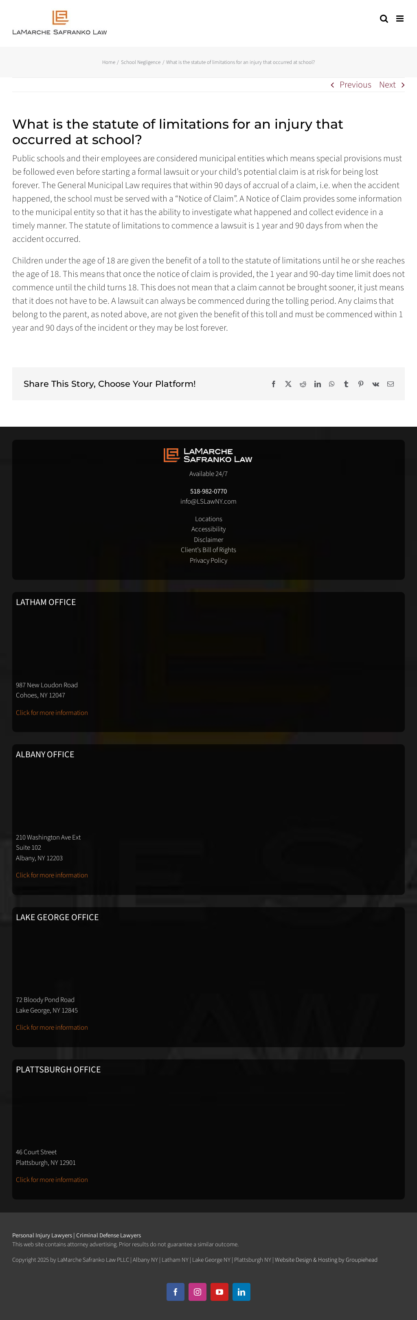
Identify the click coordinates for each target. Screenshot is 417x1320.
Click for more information (52, 713)
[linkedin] (241, 1292)
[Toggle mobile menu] (400, 18)
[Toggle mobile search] (384, 18)
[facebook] (175, 1292)
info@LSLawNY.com (208, 502)
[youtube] (219, 1292)
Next (387, 84)
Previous (355, 84)
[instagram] (197, 1292)
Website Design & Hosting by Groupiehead (326, 1260)
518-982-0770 (208, 491)
